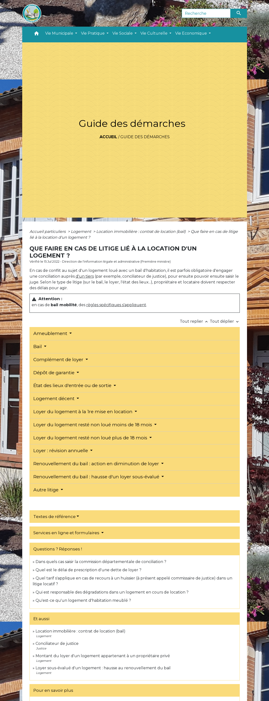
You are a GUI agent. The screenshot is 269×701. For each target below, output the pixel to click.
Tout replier (195, 321)
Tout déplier (225, 321)
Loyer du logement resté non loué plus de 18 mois (90, 438)
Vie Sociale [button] (123, 33)
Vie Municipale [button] (59, 33)
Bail (38, 346)
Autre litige (46, 490)
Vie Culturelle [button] (154, 33)
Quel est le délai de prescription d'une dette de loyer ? (88, 570)
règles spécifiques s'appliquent (116, 305)
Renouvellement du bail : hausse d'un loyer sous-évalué (96, 477)
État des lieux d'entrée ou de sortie (73, 385)
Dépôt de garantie (54, 372)
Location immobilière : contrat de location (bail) (141, 231)
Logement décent (54, 398)
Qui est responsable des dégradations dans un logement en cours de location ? (112, 592)
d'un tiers (85, 276)
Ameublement (50, 333)
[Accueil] (32, 13)
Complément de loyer (59, 359)
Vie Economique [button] (191, 33)
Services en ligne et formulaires (66, 532)
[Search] (206, 13)
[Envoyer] (239, 13)
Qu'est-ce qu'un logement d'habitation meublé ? (83, 600)
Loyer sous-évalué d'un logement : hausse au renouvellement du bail (103, 668)
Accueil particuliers (48, 231)
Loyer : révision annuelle (61, 450)
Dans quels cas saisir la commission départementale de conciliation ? (101, 561)
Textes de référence (54, 516)
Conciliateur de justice (57, 643)
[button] (36, 34)
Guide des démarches (145, 137)
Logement (81, 231)
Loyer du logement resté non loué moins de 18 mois (93, 424)
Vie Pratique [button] (93, 33)
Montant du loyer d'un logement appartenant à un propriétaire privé (103, 656)
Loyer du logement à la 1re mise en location (83, 411)
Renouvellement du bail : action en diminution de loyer (96, 463)
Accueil (108, 137)
